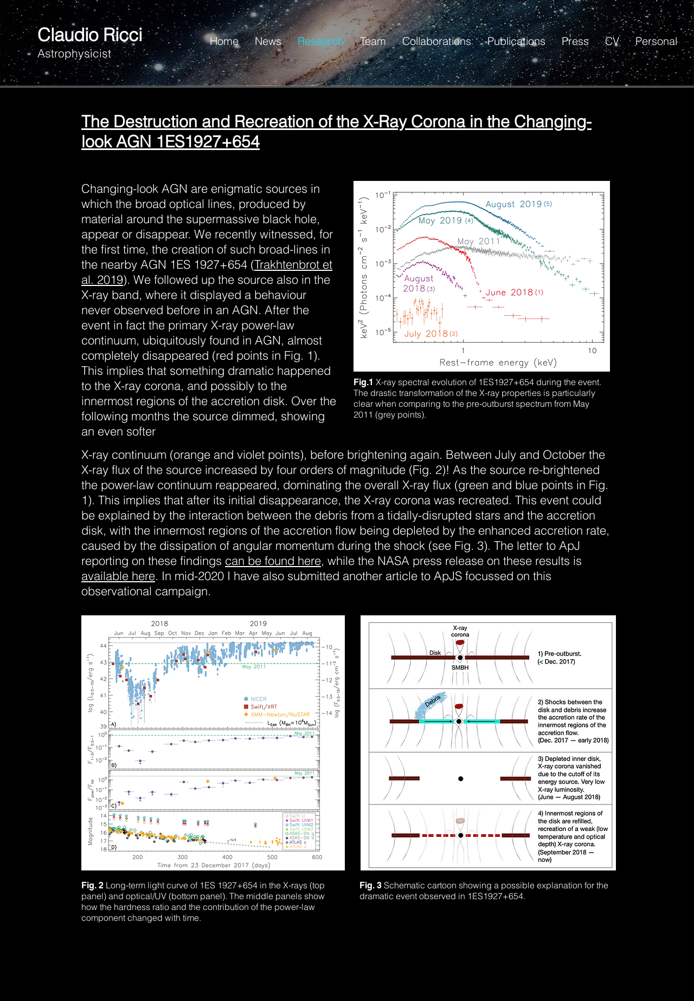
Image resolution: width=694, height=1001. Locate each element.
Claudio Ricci (89, 35)
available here (118, 575)
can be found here (273, 560)
